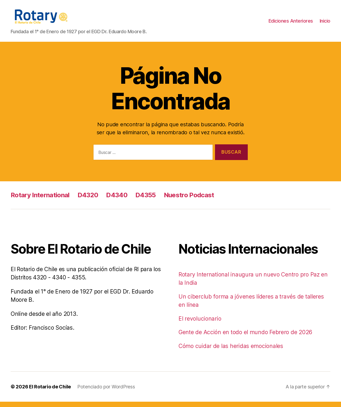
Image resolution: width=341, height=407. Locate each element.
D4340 (116, 200)
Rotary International (40, 200)
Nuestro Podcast (189, 200)
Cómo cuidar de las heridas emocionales (230, 351)
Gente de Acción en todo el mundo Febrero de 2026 (245, 337)
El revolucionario (199, 324)
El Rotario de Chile (50, 392)
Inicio (325, 23)
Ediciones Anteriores (291, 23)
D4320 (88, 200)
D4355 (145, 200)
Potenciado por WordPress (106, 392)
